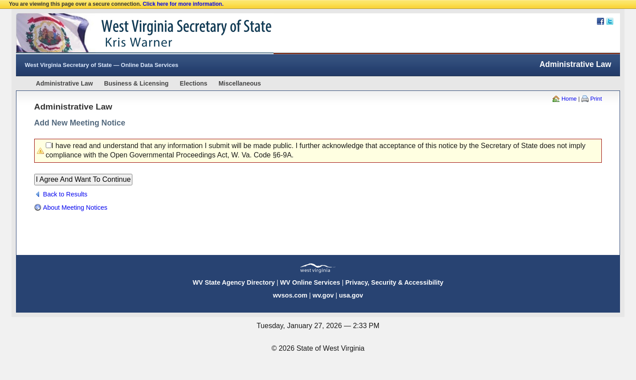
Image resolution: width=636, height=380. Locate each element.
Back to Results (65, 194)
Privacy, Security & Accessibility (394, 282)
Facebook (600, 21)
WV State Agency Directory (234, 282)
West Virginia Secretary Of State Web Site (130, 33)
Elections (193, 83)
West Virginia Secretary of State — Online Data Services (102, 65)
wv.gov (323, 295)
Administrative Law (64, 83)
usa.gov (351, 295)
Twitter (609, 21)
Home (568, 98)
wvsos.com (290, 295)
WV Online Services (310, 282)
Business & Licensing (136, 83)
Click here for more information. (183, 4)
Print (596, 98)
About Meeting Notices (75, 207)
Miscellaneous (240, 83)
